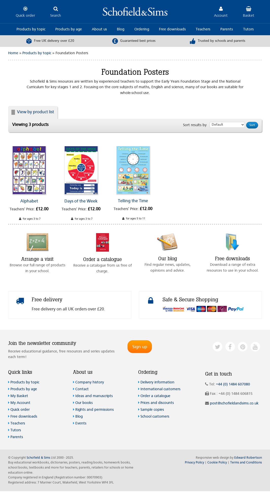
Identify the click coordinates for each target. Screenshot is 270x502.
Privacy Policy (194, 462)
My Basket (19, 396)
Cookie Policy (217, 462)
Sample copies (152, 410)
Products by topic (30, 29)
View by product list (32, 112)
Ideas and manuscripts (94, 396)
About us (99, 29)
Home (13, 53)
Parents (226, 29)
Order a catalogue (155, 396)
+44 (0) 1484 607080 (233, 384)
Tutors (248, 29)
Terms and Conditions (246, 462)
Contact (82, 389)
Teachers (203, 29)
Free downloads (172, 29)
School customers (154, 417)
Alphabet (29, 201)
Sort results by (195, 125)
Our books (84, 403)
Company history (89, 382)
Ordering (141, 29)
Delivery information (157, 382)
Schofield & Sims (38, 457)
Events (80, 423)
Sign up (139, 347)
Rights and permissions (94, 410)
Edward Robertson (248, 457)
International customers (160, 389)
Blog (120, 29)
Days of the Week (81, 201)
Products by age (68, 29)
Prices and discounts (157, 403)
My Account (20, 403)
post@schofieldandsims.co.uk (234, 403)
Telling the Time (133, 201)
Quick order (20, 410)
